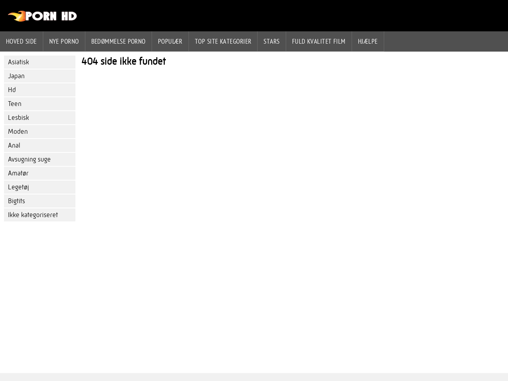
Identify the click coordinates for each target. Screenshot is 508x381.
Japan (16, 76)
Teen (14, 104)
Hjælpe (368, 41)
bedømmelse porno (118, 41)
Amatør (18, 173)
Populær (170, 41)
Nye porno (64, 41)
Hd (12, 90)
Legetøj (18, 187)
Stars (271, 41)
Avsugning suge (29, 159)
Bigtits (16, 201)
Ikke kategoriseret (33, 215)
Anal (14, 145)
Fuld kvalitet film (319, 41)
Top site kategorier (223, 41)
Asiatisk (18, 62)
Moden (18, 131)
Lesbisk (18, 117)
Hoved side (21, 41)
